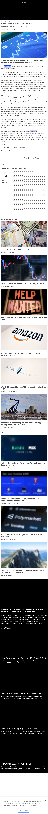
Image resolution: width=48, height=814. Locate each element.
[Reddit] (40, 154)
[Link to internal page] (6, 175)
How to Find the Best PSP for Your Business (18, 250)
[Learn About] (26, 156)
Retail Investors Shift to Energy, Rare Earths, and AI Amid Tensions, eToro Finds (22, 500)
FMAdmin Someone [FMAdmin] (23, 26)
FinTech (6, 21)
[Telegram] (17, 154)
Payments (11, 21)
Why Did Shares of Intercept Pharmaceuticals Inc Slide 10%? (23, 388)
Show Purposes (23, 810)
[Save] (4, 162)
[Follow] (35, 156)
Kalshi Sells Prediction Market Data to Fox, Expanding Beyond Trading (23, 464)
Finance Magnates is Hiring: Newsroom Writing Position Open (24, 318)
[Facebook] (22, 154)
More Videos (6, 628)
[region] (24, 805)
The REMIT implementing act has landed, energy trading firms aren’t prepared (21, 424)
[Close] (45, 800)
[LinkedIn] (8, 154)
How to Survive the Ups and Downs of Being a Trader (22, 284)
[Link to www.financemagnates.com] (24, 234)
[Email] (13, 154)
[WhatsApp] (31, 154)
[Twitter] (4, 154)
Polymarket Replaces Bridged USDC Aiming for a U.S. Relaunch (22, 535)
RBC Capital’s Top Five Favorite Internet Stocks (20, 353)
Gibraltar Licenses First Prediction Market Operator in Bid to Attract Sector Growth (23, 571)
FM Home (2, 21)
